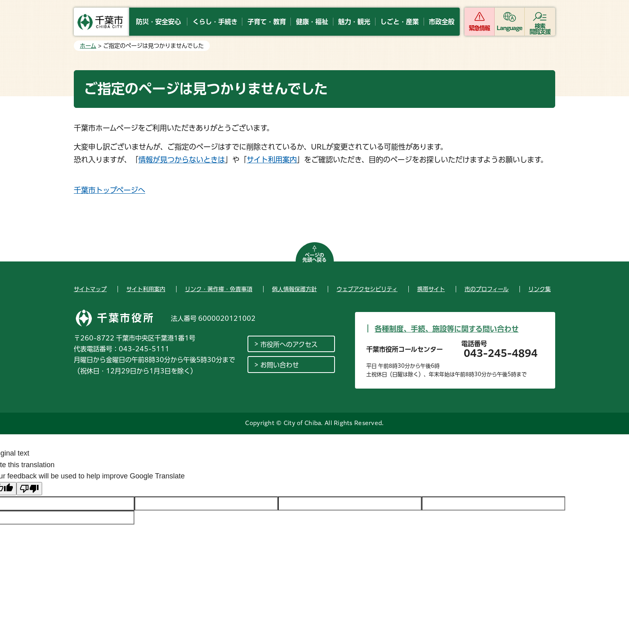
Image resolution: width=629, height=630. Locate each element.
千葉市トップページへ (109, 190)
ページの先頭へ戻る (314, 257)
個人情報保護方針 (294, 289)
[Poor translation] (29, 488)
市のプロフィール (487, 289)
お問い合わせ (279, 365)
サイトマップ (90, 289)
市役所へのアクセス (289, 344)
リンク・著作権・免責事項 (218, 289)
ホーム (88, 46)
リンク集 (539, 289)
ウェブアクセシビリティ (367, 289)
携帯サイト (431, 289)
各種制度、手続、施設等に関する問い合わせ (447, 328)
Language (510, 28)
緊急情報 (479, 28)
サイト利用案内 (272, 159)
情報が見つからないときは (181, 159)
